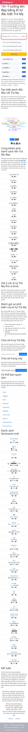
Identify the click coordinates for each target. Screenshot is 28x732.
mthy (4, 399)
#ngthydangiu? (7, 422)
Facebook (10, 718)
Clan (14, 507)
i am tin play (6, 414)
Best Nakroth (14, 576)
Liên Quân (14, 652)
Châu (14, 599)
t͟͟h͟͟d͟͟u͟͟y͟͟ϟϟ (5, 396)
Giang (14, 629)
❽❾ (14, 515)
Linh (14, 461)
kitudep (15, 330)
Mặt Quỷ (14, 545)
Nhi (14, 560)
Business (17, 718)
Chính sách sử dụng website (11, 727)
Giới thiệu (5, 725)
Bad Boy (14, 637)
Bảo (14, 499)
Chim (14, 644)
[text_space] (14, 46)
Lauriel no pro (14, 614)
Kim (14, 591)
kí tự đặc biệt (21, 160)
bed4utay (5, 411)
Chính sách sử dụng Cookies (17, 725)
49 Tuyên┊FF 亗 (7, 426)
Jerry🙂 (14, 583)
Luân (14, 568)
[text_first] (14, 42)
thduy (4, 392)
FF (14, 477)
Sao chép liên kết (21, 370)
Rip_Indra (14, 469)
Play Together (14, 438)
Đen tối (14, 522)
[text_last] (14, 50)
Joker (14, 621)
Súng (14, 446)
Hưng (14, 484)
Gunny (14, 530)
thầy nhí (5, 418)
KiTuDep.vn (7, 2)
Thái (14, 538)
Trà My (14, 27)
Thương (14, 659)
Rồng (14, 553)
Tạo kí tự (14, 54)
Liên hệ (22, 727)
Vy (14, 606)
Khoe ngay (23, 354)
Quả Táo (14, 454)
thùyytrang (6, 407)
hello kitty (6, 403)
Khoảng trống (14, 492)
